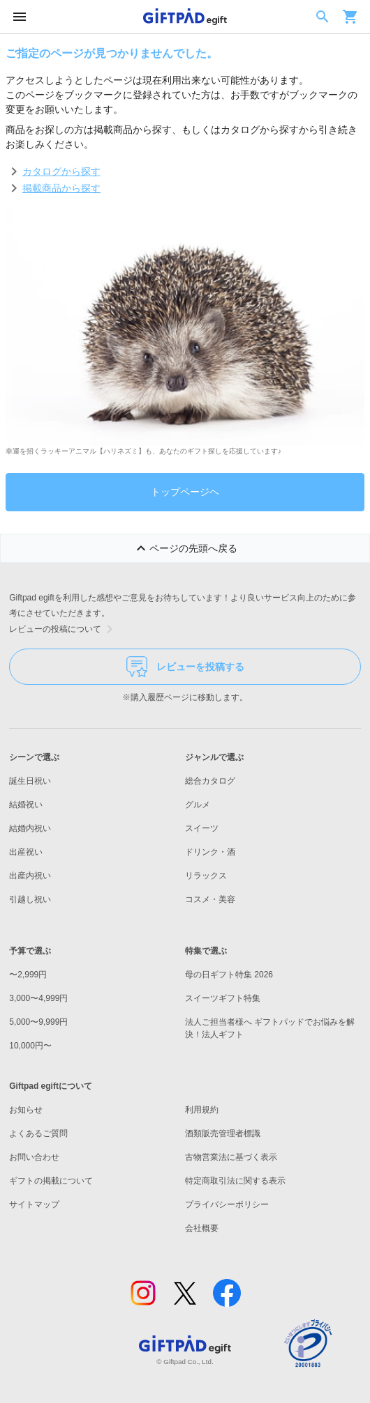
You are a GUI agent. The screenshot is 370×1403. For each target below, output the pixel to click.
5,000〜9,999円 (38, 1022)
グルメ (197, 804)
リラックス (206, 876)
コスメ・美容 (210, 899)
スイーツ (202, 828)
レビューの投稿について (63, 629)
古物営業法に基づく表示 (231, 1157)
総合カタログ (210, 781)
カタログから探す (61, 171)
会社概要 (202, 1228)
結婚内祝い (30, 828)
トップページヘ (185, 491)
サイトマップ (34, 1204)
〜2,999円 (28, 974)
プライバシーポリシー (227, 1204)
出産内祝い (30, 876)
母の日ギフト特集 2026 (229, 974)
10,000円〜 (30, 1046)
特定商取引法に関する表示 (235, 1181)
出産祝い (26, 852)
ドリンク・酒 (210, 852)
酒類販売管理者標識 (222, 1133)
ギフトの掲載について (51, 1181)
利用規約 (202, 1110)
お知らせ (26, 1110)
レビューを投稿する (185, 666)
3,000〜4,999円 (38, 998)
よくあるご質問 (38, 1133)
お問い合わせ (34, 1157)
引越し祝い (30, 899)
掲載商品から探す (61, 188)
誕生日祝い (30, 781)
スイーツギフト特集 (222, 998)
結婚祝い (26, 804)
